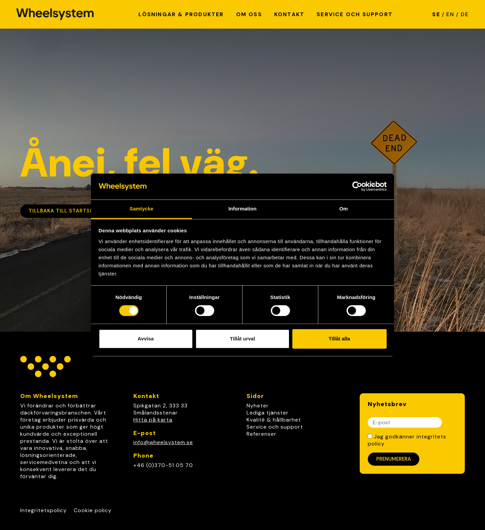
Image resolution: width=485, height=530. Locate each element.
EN (450, 14)
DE (465, 14)
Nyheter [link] (258, 405)
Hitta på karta (152, 419)
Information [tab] (242, 208)
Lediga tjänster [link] (268, 412)
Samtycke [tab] (142, 208)
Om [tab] (343, 208)
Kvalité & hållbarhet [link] (274, 419)
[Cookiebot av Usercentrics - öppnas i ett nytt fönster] (357, 186)
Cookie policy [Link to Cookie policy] (92, 510)
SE (436, 14)
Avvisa (146, 338)
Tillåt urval (242, 338)
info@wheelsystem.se (163, 442)
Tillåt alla (339, 338)
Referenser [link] (262, 433)
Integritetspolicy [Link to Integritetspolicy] (43, 510)
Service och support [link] (275, 426)
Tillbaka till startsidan (65, 211)
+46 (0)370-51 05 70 (163, 465)
